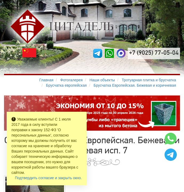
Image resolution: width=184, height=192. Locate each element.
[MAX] (121, 53)
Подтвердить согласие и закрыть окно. (48, 178)
